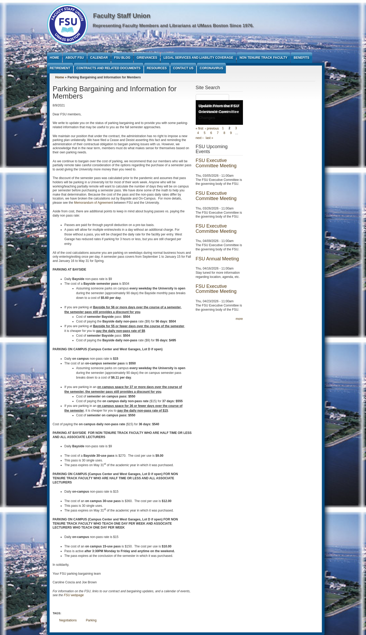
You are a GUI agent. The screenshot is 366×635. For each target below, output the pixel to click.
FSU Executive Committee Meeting (216, 163)
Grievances (147, 58)
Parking (91, 620)
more (239, 319)
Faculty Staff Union (122, 15)
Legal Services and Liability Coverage (198, 58)
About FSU (75, 58)
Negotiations (68, 620)
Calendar (99, 58)
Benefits (301, 58)
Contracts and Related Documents (109, 68)
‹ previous (212, 128)
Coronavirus (211, 68)
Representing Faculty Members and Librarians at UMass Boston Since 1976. (173, 25)
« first (199, 128)
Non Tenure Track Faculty (263, 58)
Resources (157, 68)
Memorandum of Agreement (93, 203)
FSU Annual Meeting (217, 258)
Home (54, 58)
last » (209, 138)
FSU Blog (122, 58)
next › (200, 138)
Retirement (60, 68)
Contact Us (183, 68)
